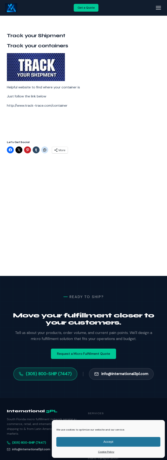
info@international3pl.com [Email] (28, 449)
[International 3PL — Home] (11, 7)
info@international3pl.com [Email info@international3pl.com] (121, 373)
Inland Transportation (103, 458)
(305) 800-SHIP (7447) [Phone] (26, 443)
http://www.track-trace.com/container (37, 105)
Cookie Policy (106, 452)
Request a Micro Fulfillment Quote (83, 354)
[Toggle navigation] (158, 7)
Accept (108, 441)
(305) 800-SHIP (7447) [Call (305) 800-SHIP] (45, 374)
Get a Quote (86, 7)
